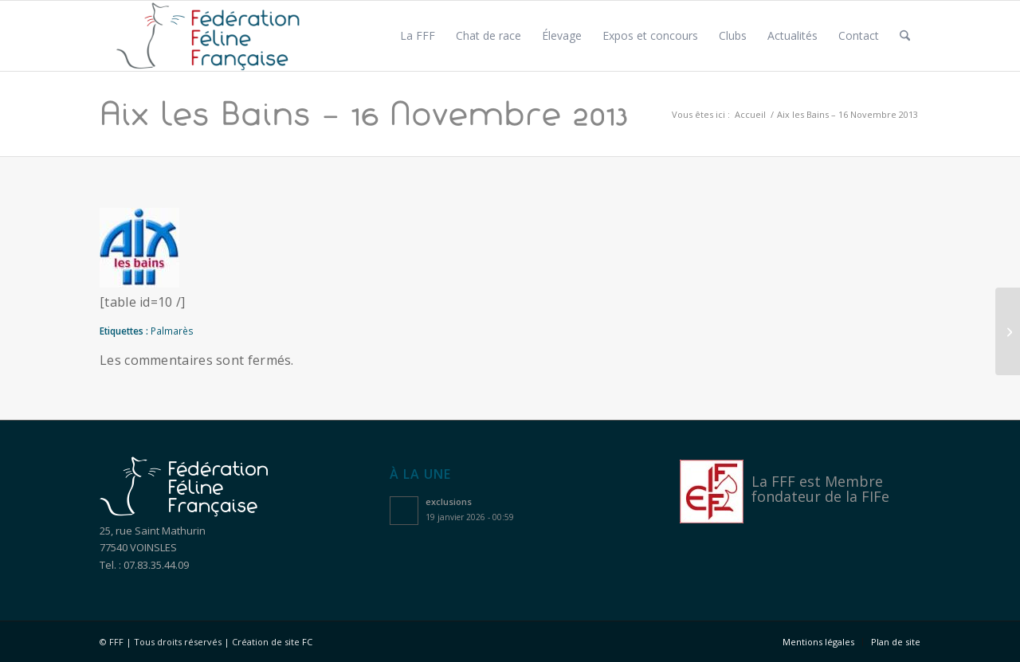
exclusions (449, 501)
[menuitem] (417, 36)
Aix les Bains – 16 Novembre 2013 (364, 113)
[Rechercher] (904, 36)
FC (307, 642)
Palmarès (172, 330)
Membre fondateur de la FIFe (820, 489)
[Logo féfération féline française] (208, 36)
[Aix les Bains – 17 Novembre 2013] (1007, 331)
